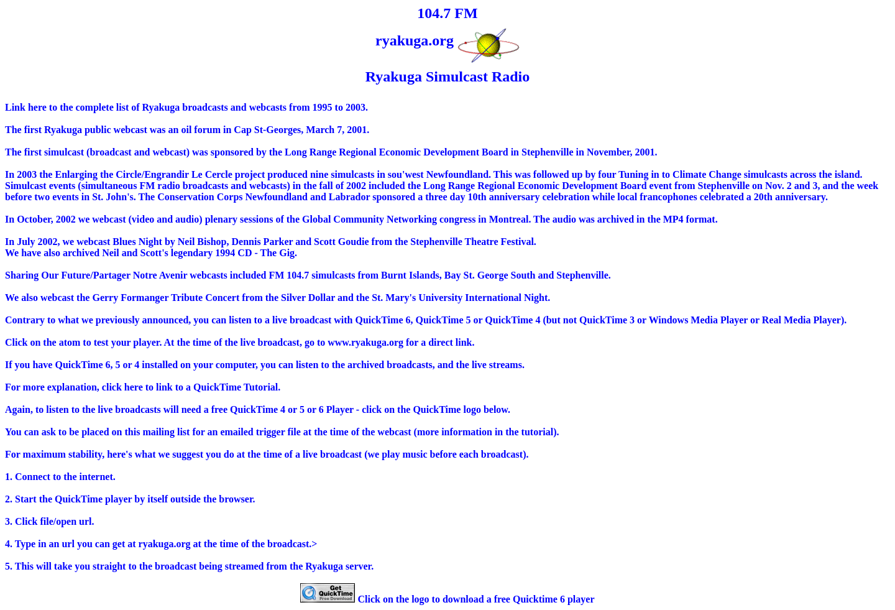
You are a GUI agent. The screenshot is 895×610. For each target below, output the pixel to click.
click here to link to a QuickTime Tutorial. (191, 387)
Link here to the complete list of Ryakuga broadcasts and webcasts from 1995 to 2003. (186, 107)
